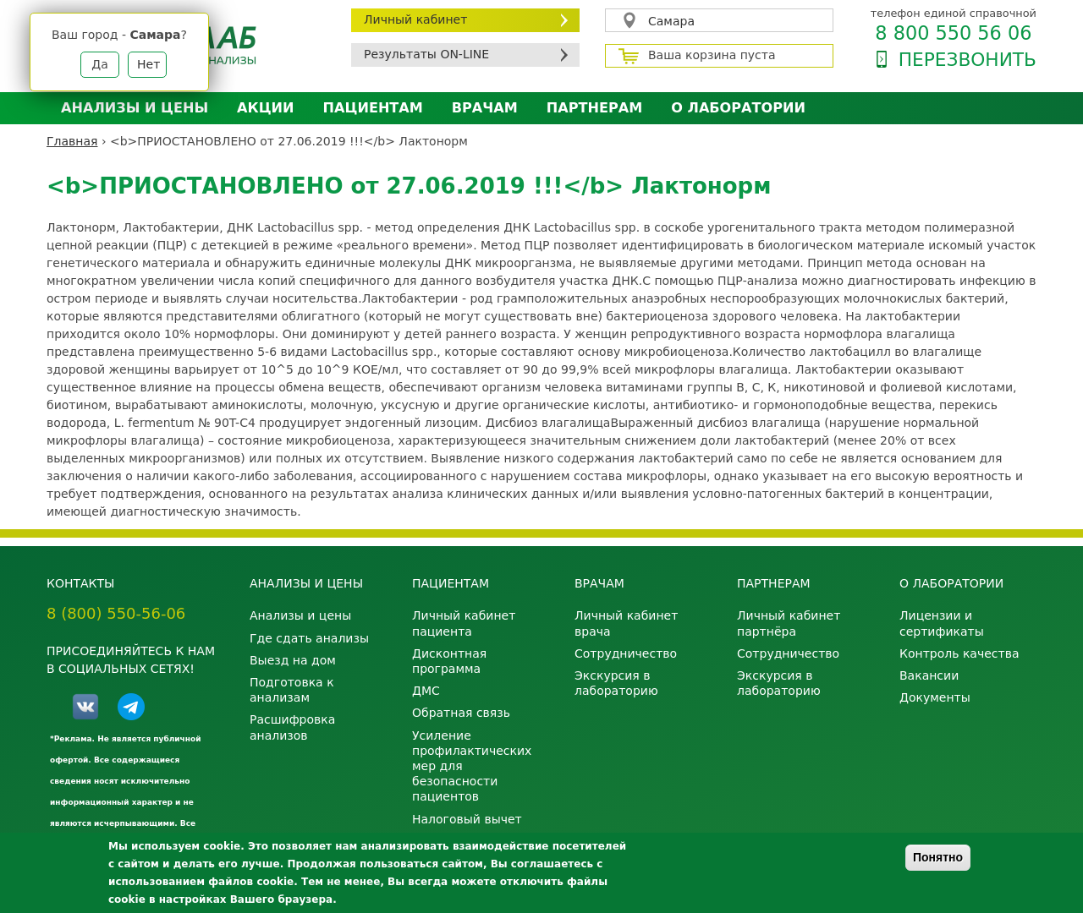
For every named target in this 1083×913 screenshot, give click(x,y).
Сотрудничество (625, 653)
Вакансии (929, 675)
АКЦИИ (265, 108)
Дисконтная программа (449, 661)
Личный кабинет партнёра (788, 623)
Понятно (938, 857)
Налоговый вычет (467, 819)
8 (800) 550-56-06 (116, 613)
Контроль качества (959, 653)
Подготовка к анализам (292, 689)
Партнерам (594, 108)
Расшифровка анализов (292, 727)
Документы (934, 697)
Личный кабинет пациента (463, 623)
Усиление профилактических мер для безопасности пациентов (471, 766)
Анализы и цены (134, 108)
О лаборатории (738, 108)
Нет (148, 64)
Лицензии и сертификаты (941, 623)
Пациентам (373, 108)
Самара (671, 21)
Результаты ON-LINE (426, 54)
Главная (72, 141)
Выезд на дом (293, 660)
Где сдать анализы (309, 638)
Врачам (485, 108)
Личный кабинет (415, 19)
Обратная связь (461, 712)
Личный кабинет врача (626, 623)
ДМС (426, 690)
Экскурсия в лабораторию (616, 683)
